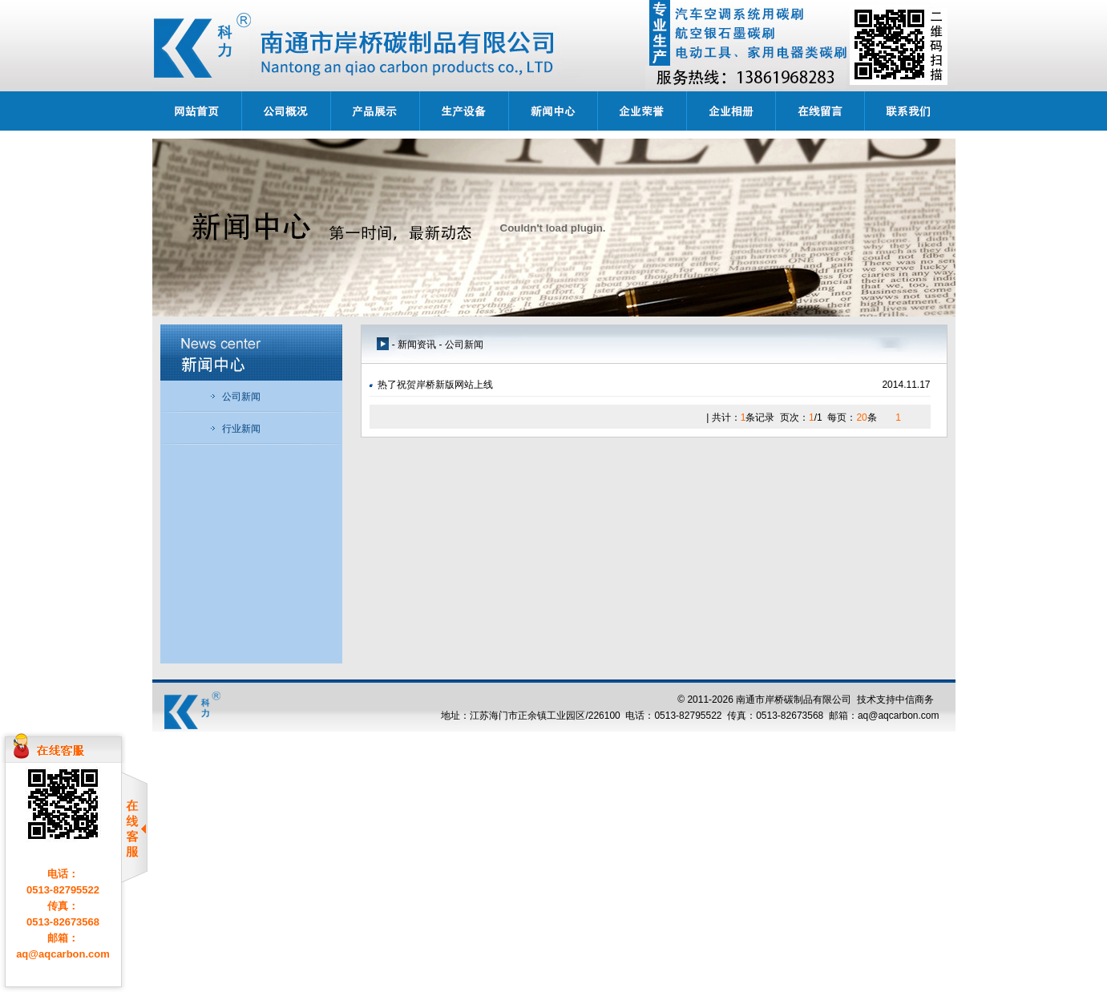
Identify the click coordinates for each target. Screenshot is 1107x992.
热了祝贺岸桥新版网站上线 (435, 384)
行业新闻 (234, 428)
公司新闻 (234, 396)
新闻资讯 (417, 344)
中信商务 (914, 699)
